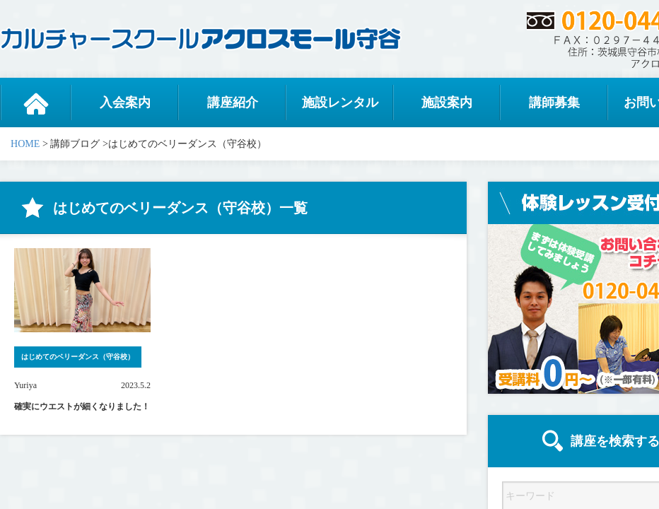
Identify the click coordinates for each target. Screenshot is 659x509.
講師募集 (554, 102)
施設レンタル (340, 102)
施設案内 (446, 102)
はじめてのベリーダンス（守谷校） (77, 357)
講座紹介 (232, 102)
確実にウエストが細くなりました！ (82, 406)
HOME (25, 143)
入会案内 (125, 102)
